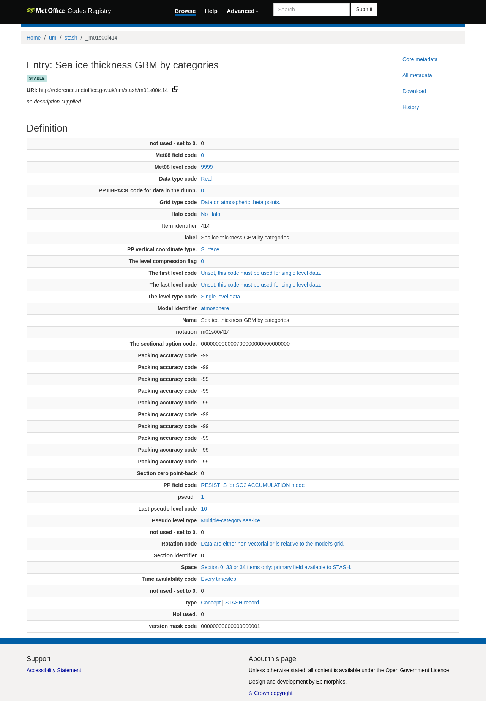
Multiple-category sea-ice (230, 520)
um (52, 38)
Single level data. (221, 296)
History (410, 107)
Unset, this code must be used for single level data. (261, 273)
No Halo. (211, 214)
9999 (207, 167)
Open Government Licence (417, 670)
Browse (185, 11)
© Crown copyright (270, 693)
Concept (211, 602)
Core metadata (420, 59)
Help (211, 11)
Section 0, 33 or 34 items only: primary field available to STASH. (276, 567)
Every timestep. (219, 579)
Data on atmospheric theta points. (240, 202)
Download (414, 91)
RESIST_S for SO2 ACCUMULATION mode (253, 485)
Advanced (243, 11)
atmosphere (215, 308)
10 (204, 509)
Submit (364, 9)
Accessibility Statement (54, 670)
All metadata (417, 75)
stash (71, 38)
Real (206, 179)
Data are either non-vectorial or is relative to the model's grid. (272, 544)
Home (34, 38)
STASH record (242, 602)
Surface (210, 249)
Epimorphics (330, 682)
